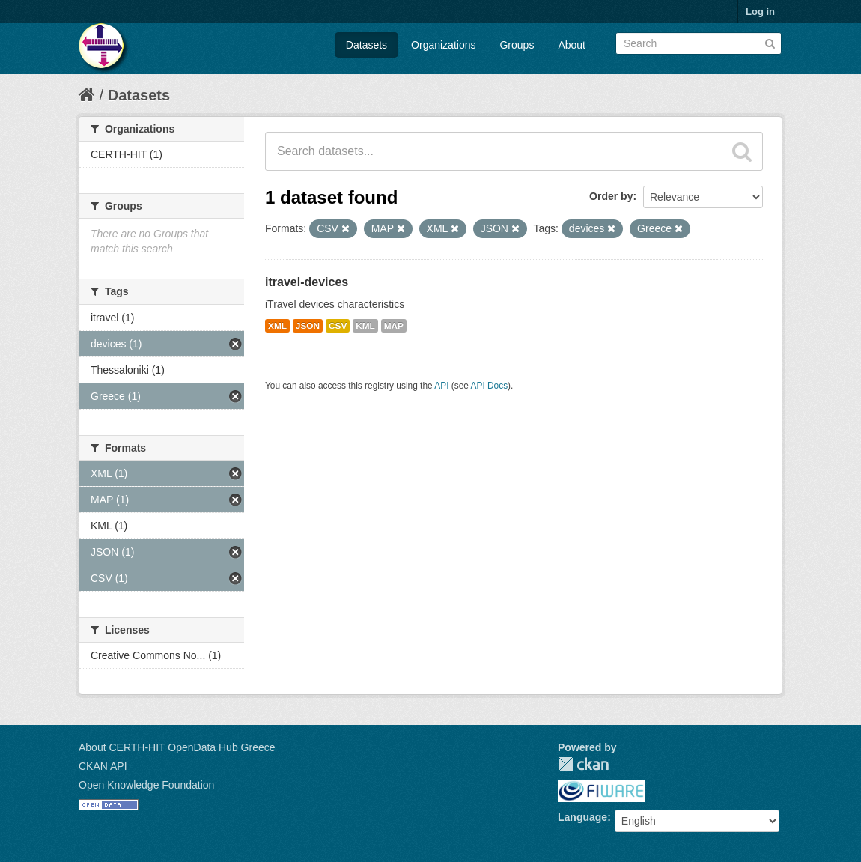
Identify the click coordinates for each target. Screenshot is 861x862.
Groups (516, 45)
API (441, 385)
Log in (760, 11)
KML (365, 326)
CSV (338, 326)
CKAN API (103, 766)
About (571, 45)
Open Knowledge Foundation (146, 785)
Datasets (366, 45)
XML (277, 326)
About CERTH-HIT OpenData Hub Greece (177, 747)
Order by (611, 196)
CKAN (583, 764)
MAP (394, 326)
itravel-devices (306, 282)
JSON (308, 326)
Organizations (443, 45)
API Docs (489, 385)
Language (582, 817)
